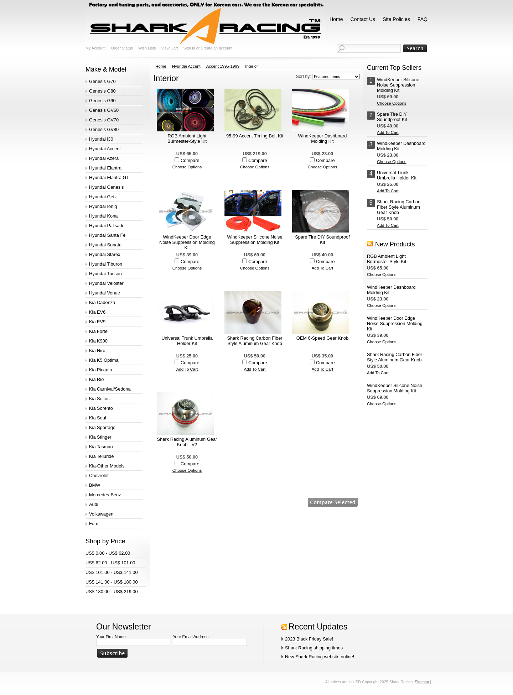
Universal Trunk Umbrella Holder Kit (187, 340)
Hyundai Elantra (105, 168)
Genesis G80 (102, 91)
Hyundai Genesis (106, 187)
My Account (95, 48)
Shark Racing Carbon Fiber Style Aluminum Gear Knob (254, 340)
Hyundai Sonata (105, 244)
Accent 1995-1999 (222, 66)
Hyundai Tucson (105, 273)
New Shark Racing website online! (319, 656)
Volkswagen (101, 514)
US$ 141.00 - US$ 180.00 (112, 582)
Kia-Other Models (107, 466)
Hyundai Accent (105, 148)
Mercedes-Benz (105, 494)
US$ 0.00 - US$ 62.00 (108, 553)
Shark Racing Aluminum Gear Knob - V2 (187, 442)
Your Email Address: (191, 636)
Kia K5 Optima (104, 360)
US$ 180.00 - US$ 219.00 (112, 591)
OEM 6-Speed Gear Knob (322, 338)
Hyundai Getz (103, 196)
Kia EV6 (97, 312)
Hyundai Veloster (106, 283)
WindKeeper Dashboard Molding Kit (322, 138)
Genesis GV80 (104, 129)
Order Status (122, 48)
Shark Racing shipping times (314, 647)
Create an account (216, 48)
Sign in (189, 48)
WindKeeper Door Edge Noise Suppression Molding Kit (187, 242)
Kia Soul (97, 417)
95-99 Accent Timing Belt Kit (254, 136)
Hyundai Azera (104, 158)
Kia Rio (96, 379)
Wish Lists (147, 48)
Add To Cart (322, 268)
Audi (93, 504)
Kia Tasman (101, 446)
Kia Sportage (102, 427)
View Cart (169, 48)
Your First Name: (111, 636)
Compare (190, 160)
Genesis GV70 (104, 119)
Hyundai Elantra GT (109, 177)
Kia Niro (97, 350)
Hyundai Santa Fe (107, 235)
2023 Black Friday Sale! (309, 639)
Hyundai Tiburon (105, 264)
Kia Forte (98, 331)
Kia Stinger (100, 437)
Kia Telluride (101, 456)
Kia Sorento (101, 408)
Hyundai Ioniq (103, 206)
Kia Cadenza (102, 302)
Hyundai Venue (104, 293)
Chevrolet (99, 475)
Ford (93, 523)
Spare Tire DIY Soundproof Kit (322, 239)
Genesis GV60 (104, 110)
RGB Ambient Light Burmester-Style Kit (187, 138)
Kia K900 (98, 341)
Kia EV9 (97, 321)
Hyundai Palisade (107, 225)
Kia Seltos (99, 398)
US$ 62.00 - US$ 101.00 (110, 562)
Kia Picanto (100, 369)
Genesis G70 (102, 81)
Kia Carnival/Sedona (110, 389)
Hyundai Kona (103, 216)
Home (160, 66)
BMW (94, 485)
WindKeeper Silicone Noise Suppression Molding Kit (254, 239)
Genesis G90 (102, 100)
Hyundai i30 (101, 139)
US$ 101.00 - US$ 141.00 (112, 572)
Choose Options (187, 167)
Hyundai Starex (104, 254)
